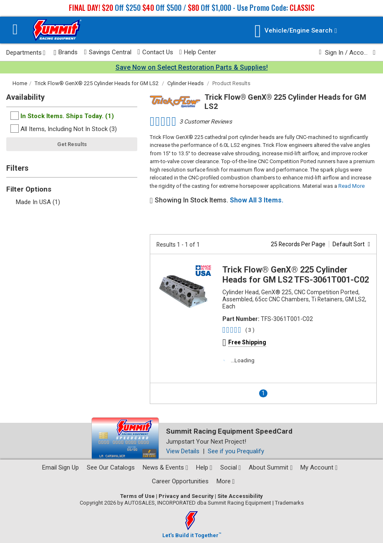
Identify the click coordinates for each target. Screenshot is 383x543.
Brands (66, 52)
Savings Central (107, 52)
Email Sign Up (60, 467)
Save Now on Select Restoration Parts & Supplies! (192, 67)
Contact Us (155, 52)
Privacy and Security (186, 496)
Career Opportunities (180, 481)
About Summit (270, 467)
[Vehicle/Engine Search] (295, 31)
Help (204, 467)
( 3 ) (249, 330)
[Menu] (15, 30)
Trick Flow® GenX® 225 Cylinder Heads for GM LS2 (97, 83)
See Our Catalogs (111, 467)
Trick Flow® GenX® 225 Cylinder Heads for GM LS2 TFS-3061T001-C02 (295, 275)
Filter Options (28, 189)
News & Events (165, 467)
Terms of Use (137, 496)
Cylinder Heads (185, 83)
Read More (351, 186)
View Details (182, 451)
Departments (25, 52)
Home (20, 83)
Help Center (197, 52)
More (226, 481)
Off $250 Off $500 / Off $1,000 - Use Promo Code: (192, 7)
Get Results (72, 144)
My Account (319, 467)
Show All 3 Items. (256, 200)
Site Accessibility (240, 496)
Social (230, 467)
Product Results (231, 83)
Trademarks (289, 503)
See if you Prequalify (236, 451)
